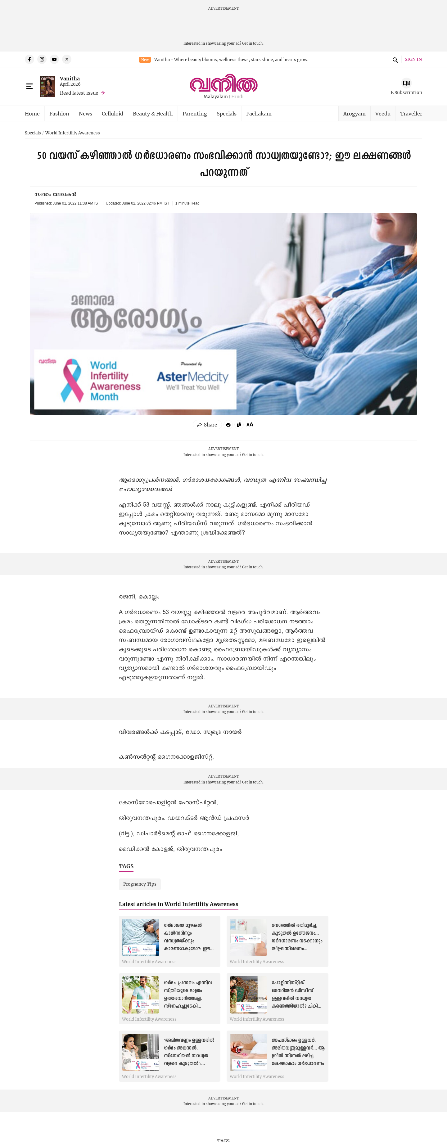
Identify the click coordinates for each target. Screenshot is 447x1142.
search (394, 59)
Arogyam (354, 113)
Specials (227, 113)
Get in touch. (253, 43)
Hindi (237, 96)
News (85, 113)
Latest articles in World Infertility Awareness (178, 904)
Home (32, 113)
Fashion (59, 113)
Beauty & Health (153, 113)
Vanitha (70, 78)
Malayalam (216, 96)
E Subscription (406, 92)
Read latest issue (79, 93)
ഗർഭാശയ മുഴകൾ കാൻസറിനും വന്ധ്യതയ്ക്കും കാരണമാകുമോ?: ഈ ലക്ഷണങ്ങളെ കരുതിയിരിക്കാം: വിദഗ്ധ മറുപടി (190, 949)
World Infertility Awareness (72, 133)
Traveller (411, 113)
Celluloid (112, 113)
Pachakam (259, 113)
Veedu (383, 113)
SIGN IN (413, 59)
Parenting (195, 113)
